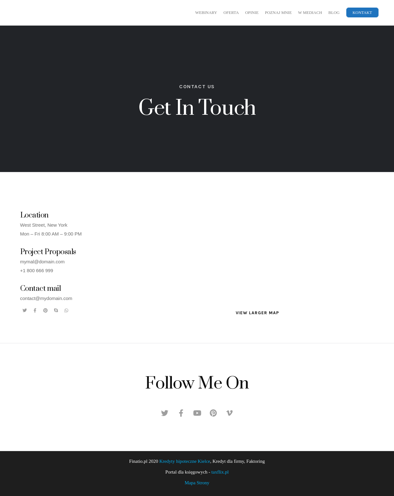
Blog (333, 12)
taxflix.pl (220, 472)
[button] (257, 313)
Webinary (206, 12)
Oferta (231, 12)
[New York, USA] (257, 267)
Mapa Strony (197, 482)
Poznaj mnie (278, 12)
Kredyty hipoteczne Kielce (184, 461)
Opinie (252, 12)
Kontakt (362, 12)
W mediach (310, 12)
